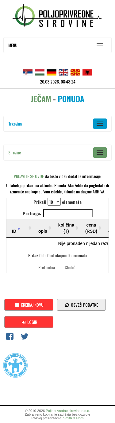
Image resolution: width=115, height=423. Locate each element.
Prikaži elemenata (57, 202)
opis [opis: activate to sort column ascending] (42, 231)
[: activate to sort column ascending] (27, 228)
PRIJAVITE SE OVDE (29, 176)
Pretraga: (58, 213)
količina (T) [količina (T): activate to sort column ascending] (66, 228)
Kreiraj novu (29, 304)
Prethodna (46, 267)
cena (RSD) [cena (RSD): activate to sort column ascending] (91, 228)
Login (29, 322)
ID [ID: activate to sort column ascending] (14, 231)
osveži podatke (81, 304)
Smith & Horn (73, 418)
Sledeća (71, 267)
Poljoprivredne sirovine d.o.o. (68, 411)
